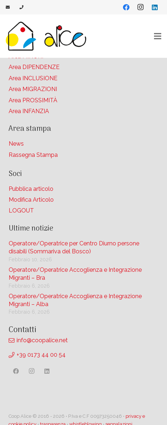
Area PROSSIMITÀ (33, 100)
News (16, 143)
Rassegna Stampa (33, 154)
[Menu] (157, 36)
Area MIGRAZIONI (33, 89)
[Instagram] (140, 7)
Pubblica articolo (31, 188)
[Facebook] (126, 7)
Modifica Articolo (31, 199)
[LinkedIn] (154, 7)
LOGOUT (21, 210)
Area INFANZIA (29, 111)
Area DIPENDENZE (34, 67)
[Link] (8, 7)
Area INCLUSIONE (33, 78)
